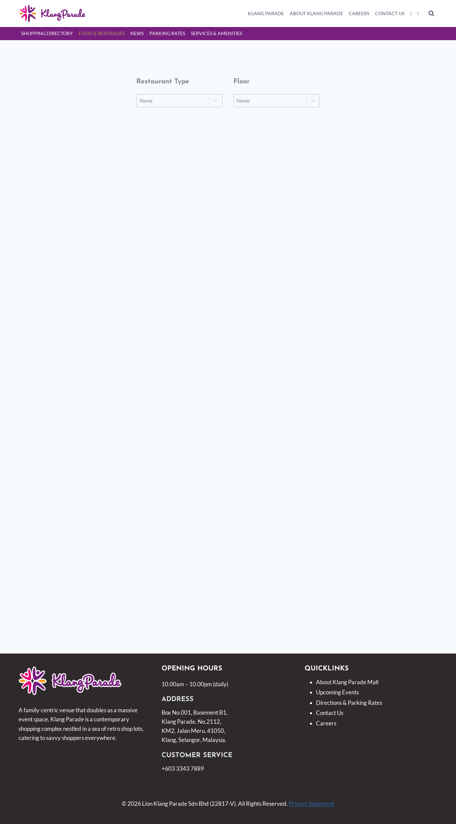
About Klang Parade (316, 13)
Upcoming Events (337, 692)
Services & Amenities (216, 33)
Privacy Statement (312, 803)
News (137, 33)
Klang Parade (266, 13)
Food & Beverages (101, 33)
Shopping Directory (47, 33)
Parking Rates (167, 33)
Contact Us (389, 13)
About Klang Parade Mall (347, 682)
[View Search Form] (431, 13)
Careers (359, 13)
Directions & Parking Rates (349, 702)
